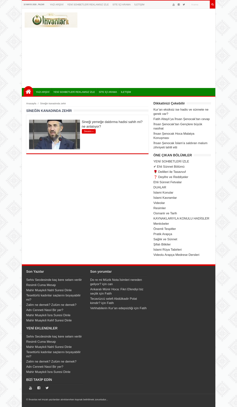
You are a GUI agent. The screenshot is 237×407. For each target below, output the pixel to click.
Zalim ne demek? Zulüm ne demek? (51, 305)
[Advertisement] (119, 56)
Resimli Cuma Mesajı (41, 285)
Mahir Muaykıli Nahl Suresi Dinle (49, 290)
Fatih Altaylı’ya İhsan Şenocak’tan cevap (181, 119)
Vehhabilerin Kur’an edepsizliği (111, 308)
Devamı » (89, 131)
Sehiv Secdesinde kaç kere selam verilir (54, 280)
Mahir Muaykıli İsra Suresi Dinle (48, 315)
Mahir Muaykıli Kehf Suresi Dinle (49, 320)
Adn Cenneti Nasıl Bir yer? (44, 310)
